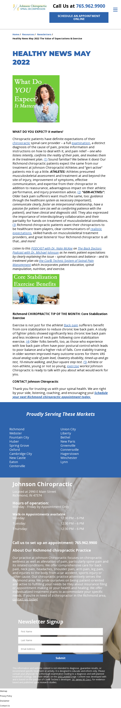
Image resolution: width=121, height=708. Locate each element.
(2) (79, 192)
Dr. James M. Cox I (81, 679)
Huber (14, 441)
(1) (45, 159)
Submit (61, 658)
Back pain (71, 325)
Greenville (67, 445)
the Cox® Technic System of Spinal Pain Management (53, 262)
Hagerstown (69, 454)
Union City (68, 429)
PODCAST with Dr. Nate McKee (52, 248)
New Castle (17, 458)
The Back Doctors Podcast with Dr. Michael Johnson (57, 250)
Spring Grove (19, 445)
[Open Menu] (115, 9)
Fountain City (19, 437)
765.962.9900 (90, 6)
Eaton (13, 462)
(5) (85, 362)
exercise (73, 366)
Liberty (65, 433)
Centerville (17, 466)
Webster (15, 433)
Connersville (69, 449)
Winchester (68, 458)
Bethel (65, 437)
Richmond (16, 429)
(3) (14, 225)
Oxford (14, 449)
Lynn (64, 462)
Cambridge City (20, 454)
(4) (28, 341)
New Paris (67, 441)
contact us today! (25, 599)
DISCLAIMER (64, 676)
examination (81, 143)
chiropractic (21, 143)
